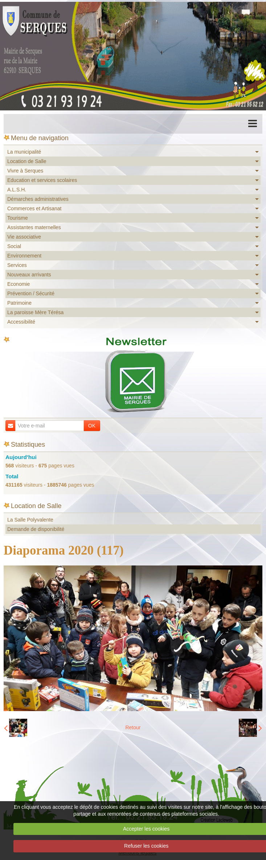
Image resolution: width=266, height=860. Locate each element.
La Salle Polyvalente (30, 520)
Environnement (24, 256)
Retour (132, 727)
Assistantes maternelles (34, 227)
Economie (18, 284)
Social (14, 246)
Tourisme (17, 218)
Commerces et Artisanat (34, 208)
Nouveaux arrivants (29, 274)
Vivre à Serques (25, 171)
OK (91, 426)
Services (17, 265)
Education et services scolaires (42, 180)
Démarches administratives (38, 199)
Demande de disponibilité (35, 529)
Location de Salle (26, 161)
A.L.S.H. (16, 189)
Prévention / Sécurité (30, 293)
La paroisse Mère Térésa (35, 312)
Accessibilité (21, 322)
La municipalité (24, 152)
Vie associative (24, 237)
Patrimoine (19, 303)
